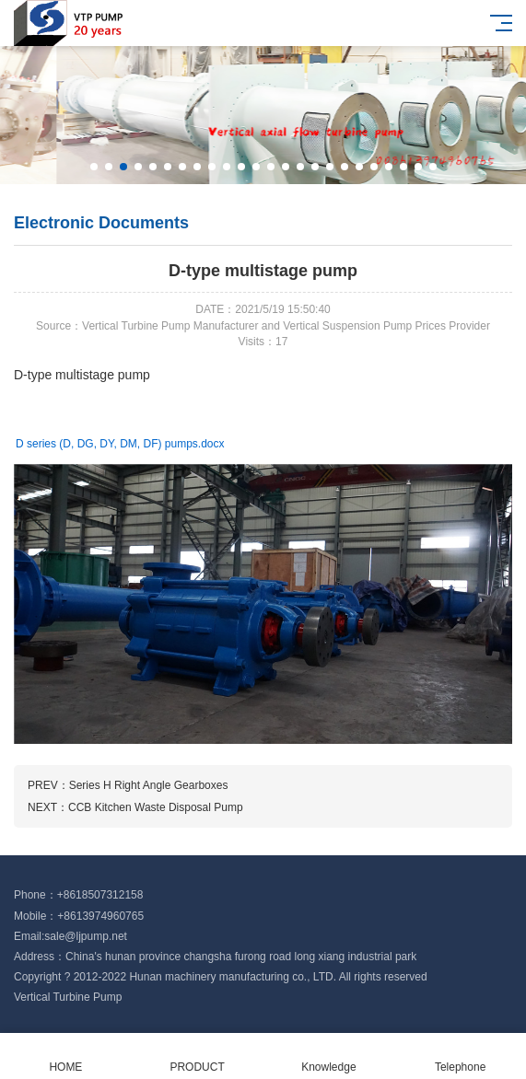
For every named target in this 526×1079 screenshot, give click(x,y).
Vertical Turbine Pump (68, 997)
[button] (94, 166)
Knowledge (329, 1056)
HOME (66, 1056)
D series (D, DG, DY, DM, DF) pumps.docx (120, 443)
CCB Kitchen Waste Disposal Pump (155, 807)
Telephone (460, 1056)
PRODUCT (197, 1056)
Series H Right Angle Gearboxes (148, 785)
